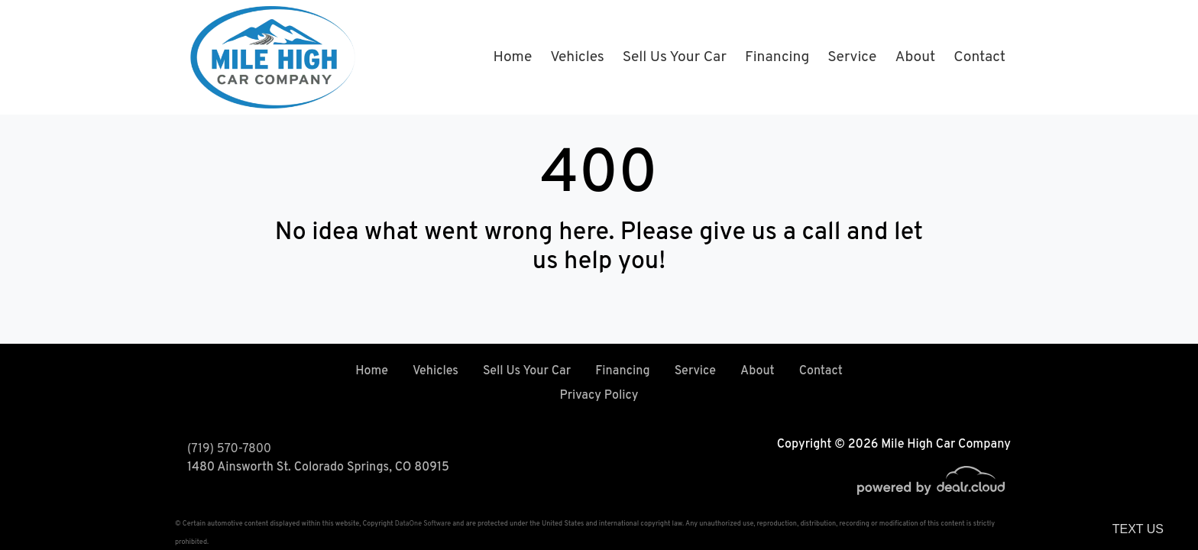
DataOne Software (423, 523)
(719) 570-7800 (229, 449)
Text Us (1138, 528)
